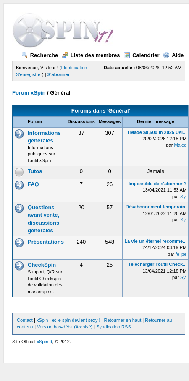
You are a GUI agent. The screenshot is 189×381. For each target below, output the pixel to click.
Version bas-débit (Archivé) (64, 326)
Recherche (39, 55)
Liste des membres (91, 55)
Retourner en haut (123, 320)
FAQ (33, 184)
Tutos (35, 171)
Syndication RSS (113, 326)
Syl (183, 196)
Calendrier (141, 55)
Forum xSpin (28, 92)
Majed (180, 144)
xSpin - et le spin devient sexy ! (68, 320)
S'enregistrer (29, 74)
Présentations (46, 242)
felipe (181, 254)
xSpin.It (44, 341)
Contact (25, 320)
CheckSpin (42, 265)
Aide (173, 55)
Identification (74, 67)
